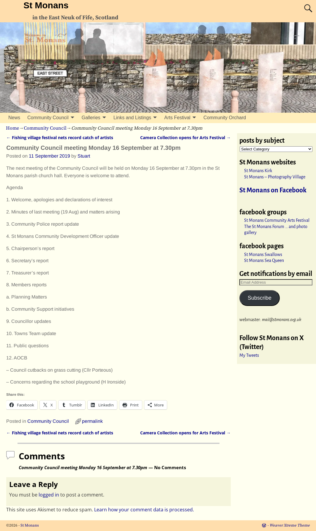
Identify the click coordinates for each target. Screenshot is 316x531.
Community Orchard (224, 117)
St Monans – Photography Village (274, 177)
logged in (49, 494)
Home (12, 128)
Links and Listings (132, 117)
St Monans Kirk (258, 170)
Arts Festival (177, 117)
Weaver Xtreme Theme (289, 525)
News (14, 117)
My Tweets (249, 355)
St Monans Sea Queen (264, 260)
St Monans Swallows (263, 254)
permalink (92, 421)
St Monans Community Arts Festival (276, 220)
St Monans (46, 5)
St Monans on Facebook (272, 190)
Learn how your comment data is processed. (144, 509)
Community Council (48, 117)
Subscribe (259, 298)
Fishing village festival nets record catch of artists (59, 137)
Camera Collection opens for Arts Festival (185, 137)
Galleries (91, 117)
